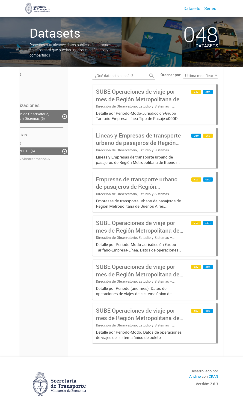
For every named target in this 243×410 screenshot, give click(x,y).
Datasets (192, 8)
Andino (195, 376)
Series (210, 8)
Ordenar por (170, 74)
